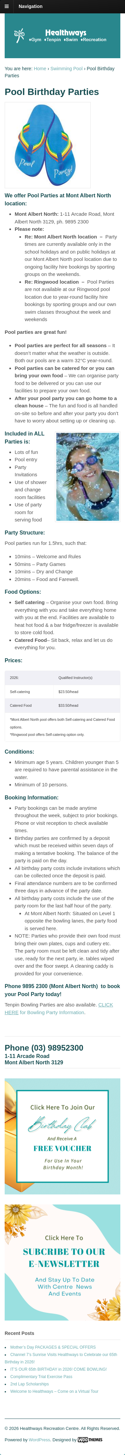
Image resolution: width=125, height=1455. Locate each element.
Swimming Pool (66, 68)
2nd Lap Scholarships (29, 1384)
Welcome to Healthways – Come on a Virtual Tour (54, 1391)
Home (40, 68)
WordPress (39, 1439)
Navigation (31, 6)
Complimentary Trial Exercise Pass (41, 1376)
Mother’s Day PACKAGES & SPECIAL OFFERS (53, 1347)
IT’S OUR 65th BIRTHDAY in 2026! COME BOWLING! (58, 1369)
